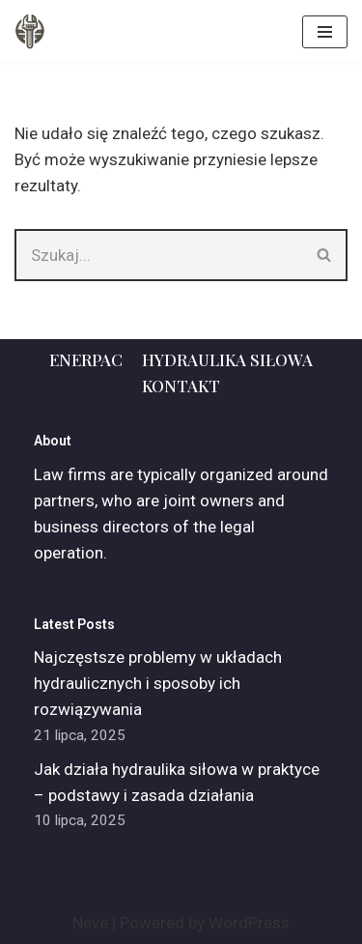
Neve (90, 922)
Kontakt (181, 385)
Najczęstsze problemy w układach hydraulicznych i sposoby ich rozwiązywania (158, 683)
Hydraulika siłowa (227, 359)
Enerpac (86, 359)
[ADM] (29, 31)
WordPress (249, 922)
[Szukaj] (158, 255)
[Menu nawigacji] (325, 31)
